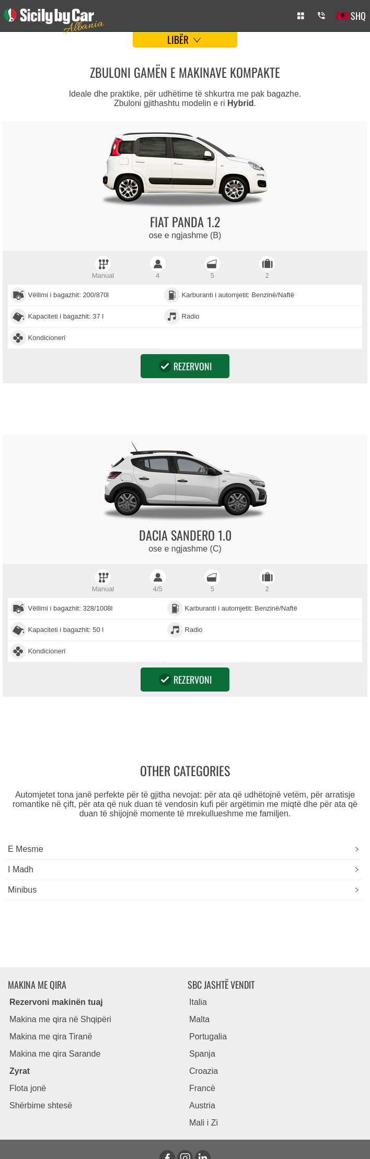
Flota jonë (27, 1088)
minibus (22, 889)
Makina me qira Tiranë (50, 1036)
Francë (202, 1088)
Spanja (202, 1053)
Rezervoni (185, 366)
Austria (202, 1105)
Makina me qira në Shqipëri (60, 1019)
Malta (199, 1019)
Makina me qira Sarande (54, 1053)
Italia (198, 1002)
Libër (185, 39)
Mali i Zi (203, 1122)
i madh (20, 869)
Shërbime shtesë (40, 1105)
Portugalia (208, 1036)
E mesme (25, 849)
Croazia (203, 1071)
